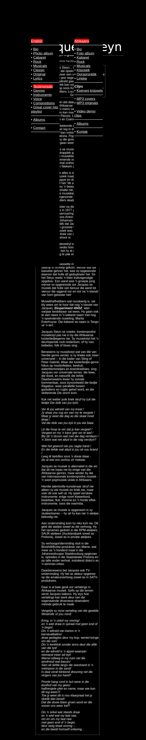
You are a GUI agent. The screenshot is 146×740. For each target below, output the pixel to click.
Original (39, 74)
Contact (39, 128)
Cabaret (39, 57)
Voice (37, 99)
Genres (39, 91)
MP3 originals (87, 103)
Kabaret (83, 57)
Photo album (43, 53)
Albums (82, 124)
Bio (79, 49)
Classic (39, 70)
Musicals (83, 66)
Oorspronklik (87, 74)
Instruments (42, 95)
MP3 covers (86, 99)
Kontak (82, 132)
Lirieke (82, 78)
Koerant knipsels (90, 91)
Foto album (85, 53)
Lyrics (37, 78)
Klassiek (83, 70)
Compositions (44, 103)
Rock (81, 62)
